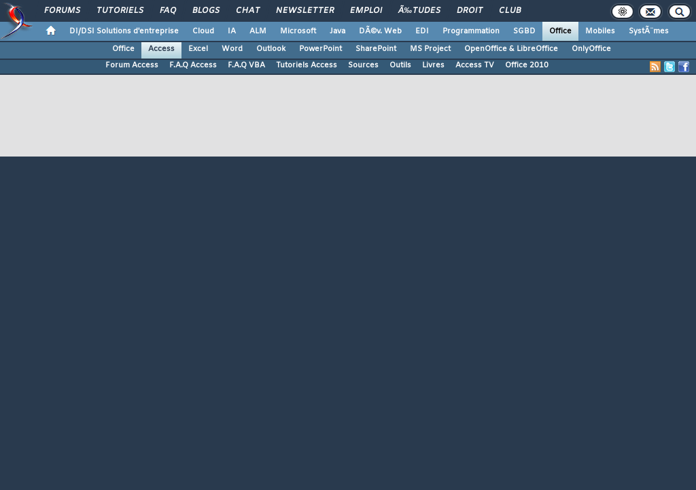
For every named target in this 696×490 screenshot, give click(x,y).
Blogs (206, 10)
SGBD (524, 31)
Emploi (366, 10)
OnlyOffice (591, 49)
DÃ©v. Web (380, 31)
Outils (400, 65)
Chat (247, 10)
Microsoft (298, 31)
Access (161, 49)
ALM (257, 31)
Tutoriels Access (306, 65)
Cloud (203, 31)
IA (232, 31)
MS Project (430, 49)
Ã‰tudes (419, 10)
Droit (469, 10)
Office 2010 (527, 65)
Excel (198, 49)
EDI (422, 31)
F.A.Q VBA (246, 65)
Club (510, 10)
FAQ (167, 10)
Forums (62, 10)
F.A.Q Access (193, 65)
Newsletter (305, 10)
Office (560, 31)
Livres (433, 65)
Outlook (270, 49)
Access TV (474, 65)
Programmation (471, 31)
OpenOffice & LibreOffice (511, 49)
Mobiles (600, 31)
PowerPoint (320, 49)
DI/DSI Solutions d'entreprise (124, 31)
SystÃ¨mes (649, 31)
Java (337, 31)
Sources (363, 65)
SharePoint (375, 49)
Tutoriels (120, 10)
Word (232, 49)
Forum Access (131, 65)
